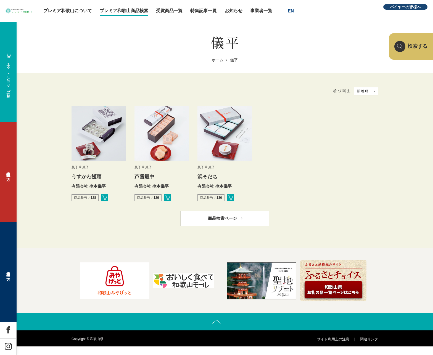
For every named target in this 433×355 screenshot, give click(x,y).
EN (327, 11)
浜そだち (207, 176)
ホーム (217, 60)
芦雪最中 (144, 176)
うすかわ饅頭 (86, 176)
